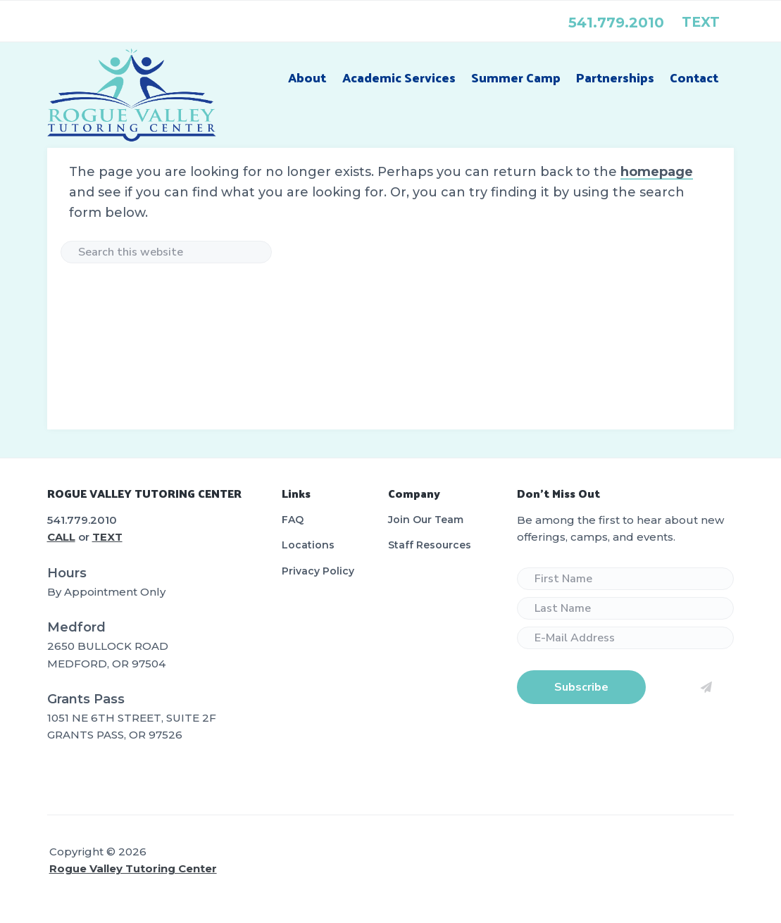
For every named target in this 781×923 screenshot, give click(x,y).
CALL (61, 537)
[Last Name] (626, 608)
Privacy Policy (318, 571)
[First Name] (626, 578)
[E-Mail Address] (626, 638)
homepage (656, 172)
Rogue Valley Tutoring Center (133, 868)
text (701, 22)
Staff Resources (429, 545)
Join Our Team (425, 519)
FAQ (293, 519)
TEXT (107, 537)
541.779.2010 (616, 22)
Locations (308, 545)
